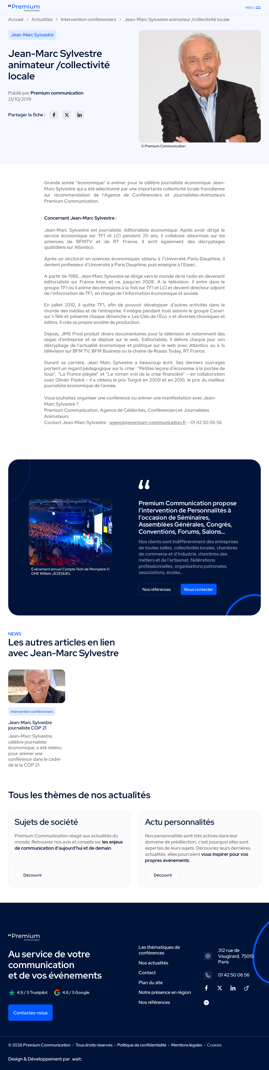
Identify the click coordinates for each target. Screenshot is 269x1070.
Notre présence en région (165, 992)
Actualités (42, 19)
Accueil (15, 19)
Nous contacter (198, 589)
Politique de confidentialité (141, 1045)
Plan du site (151, 982)
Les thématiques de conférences (159, 950)
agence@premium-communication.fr (147, 422)
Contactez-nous (30, 1013)
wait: (77, 1059)
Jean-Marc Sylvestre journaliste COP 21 (30, 725)
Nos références (156, 589)
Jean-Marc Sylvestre (32, 35)
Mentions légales (186, 1045)
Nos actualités (153, 963)
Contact (147, 972)
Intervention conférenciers (88, 19)
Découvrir (32, 875)
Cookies (214, 1045)
